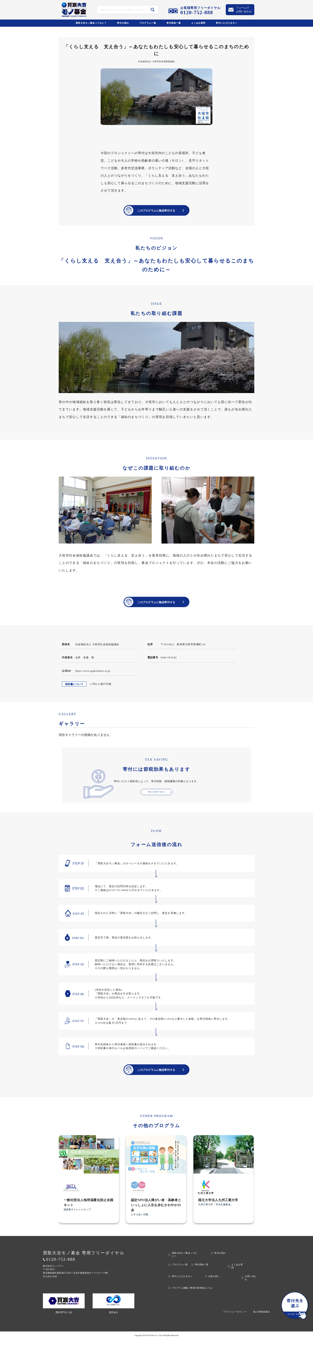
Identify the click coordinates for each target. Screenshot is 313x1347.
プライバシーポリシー (235, 1319)
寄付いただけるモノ (226, 23)
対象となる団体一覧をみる (156, 798)
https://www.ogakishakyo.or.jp (92, 675)
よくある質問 (198, 23)
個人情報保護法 (261, 1319)
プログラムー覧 (147, 23)
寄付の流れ (123, 23)
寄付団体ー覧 (173, 23)
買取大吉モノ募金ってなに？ (91, 23)
